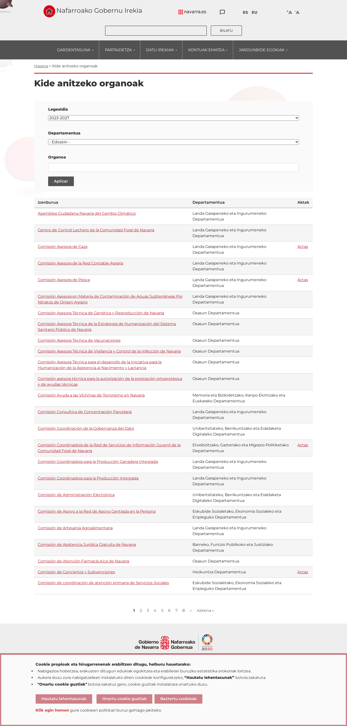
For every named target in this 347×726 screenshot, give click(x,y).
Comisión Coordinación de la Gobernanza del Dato (86, 428)
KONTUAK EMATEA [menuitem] (206, 53)
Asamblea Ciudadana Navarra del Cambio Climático (87, 213)
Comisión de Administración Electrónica (76, 494)
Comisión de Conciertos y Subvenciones (76, 572)
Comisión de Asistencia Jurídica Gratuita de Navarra (87, 544)
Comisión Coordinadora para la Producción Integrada (88, 478)
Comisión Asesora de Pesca (64, 280)
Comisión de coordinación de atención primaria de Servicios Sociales (103, 583)
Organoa (57, 157)
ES (245, 12)
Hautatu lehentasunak (63, 698)
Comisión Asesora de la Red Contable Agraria (80, 263)
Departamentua (64, 133)
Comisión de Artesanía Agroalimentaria (75, 528)
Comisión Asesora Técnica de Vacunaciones (79, 340)
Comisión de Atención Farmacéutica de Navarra (83, 561)
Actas (302, 246)
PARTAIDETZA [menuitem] (118, 53)
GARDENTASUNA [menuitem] (73, 53)
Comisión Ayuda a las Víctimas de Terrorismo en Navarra (91, 395)
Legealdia (58, 109)
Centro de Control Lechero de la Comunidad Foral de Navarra (96, 230)
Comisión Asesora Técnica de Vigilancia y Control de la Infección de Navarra (109, 351)
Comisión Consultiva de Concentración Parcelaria (85, 412)
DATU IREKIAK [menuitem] (159, 53)
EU (254, 12)
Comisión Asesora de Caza (62, 246)
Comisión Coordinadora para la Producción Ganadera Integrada (98, 461)
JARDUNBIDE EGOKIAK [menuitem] (261, 53)
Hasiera (41, 66)
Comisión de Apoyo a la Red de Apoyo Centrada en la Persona (97, 511)
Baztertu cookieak (178, 698)
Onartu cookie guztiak (124, 698)
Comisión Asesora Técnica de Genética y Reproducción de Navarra (101, 313)
